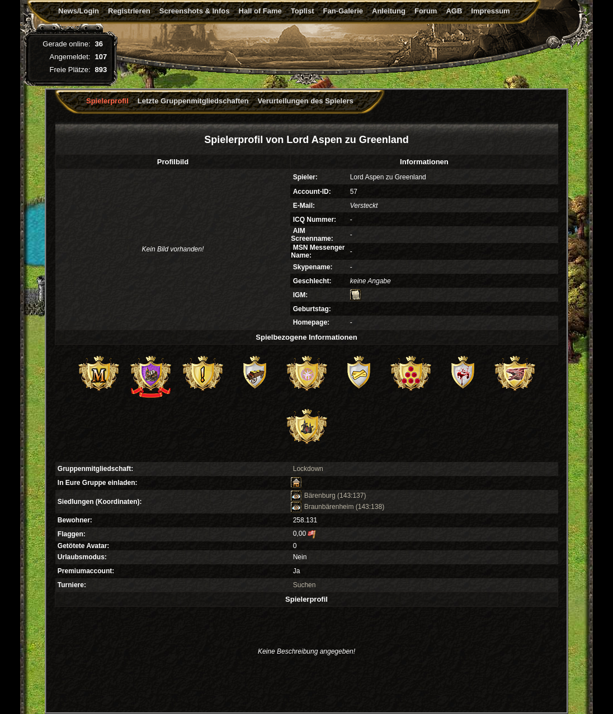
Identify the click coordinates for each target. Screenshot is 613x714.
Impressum (490, 11)
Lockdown (308, 469)
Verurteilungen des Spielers (305, 101)
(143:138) (370, 507)
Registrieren (129, 11)
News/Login (78, 11)
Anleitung (388, 11)
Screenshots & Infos (194, 11)
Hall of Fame (260, 11)
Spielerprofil (107, 101)
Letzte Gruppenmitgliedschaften (193, 101)
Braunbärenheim (322, 507)
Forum (425, 11)
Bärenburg (313, 495)
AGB (454, 11)
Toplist (302, 11)
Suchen (304, 585)
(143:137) (351, 495)
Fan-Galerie (343, 11)
